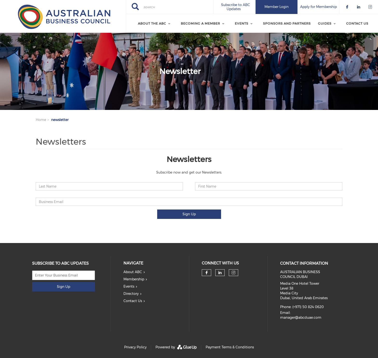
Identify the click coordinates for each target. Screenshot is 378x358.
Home (41, 120)
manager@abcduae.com (300, 317)
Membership (133, 279)
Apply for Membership (318, 7)
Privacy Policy (135, 347)
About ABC (132, 272)
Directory (131, 293)
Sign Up (189, 214)
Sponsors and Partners (287, 23)
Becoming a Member (200, 23)
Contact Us (357, 23)
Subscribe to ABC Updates (235, 7)
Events (241, 23)
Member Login (276, 7)
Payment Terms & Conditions (230, 347)
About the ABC (152, 23)
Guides (324, 23)
